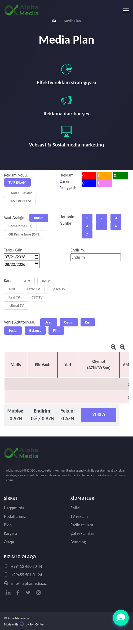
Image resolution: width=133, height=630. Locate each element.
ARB (11, 289)
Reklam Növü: (16, 175)
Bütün (38, 218)
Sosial (12, 330)
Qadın (68, 322)
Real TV (14, 297)
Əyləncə (35, 330)
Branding (78, 541)
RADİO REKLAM (20, 193)
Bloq (8, 524)
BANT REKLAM (19, 201)
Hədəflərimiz (15, 516)
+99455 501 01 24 (23, 574)
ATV (27, 281)
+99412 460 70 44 (23, 566)
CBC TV (37, 297)
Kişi (87, 322)
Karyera (10, 533)
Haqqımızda (14, 507)
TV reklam (79, 516)
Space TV (58, 289)
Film (56, 330)
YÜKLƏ (98, 414)
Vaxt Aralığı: (14, 217)
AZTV (46, 281)
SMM (75, 507)
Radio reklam (81, 524)
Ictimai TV (16, 305)
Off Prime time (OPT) (24, 234)
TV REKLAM (17, 182)
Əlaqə (9, 541)
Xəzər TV (33, 289)
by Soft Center (35, 624)
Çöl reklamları (82, 533)
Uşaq (48, 322)
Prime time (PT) (20, 226)
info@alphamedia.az (25, 583)
